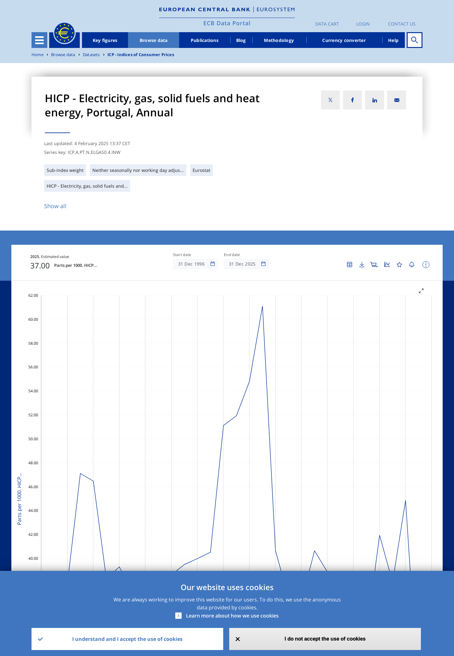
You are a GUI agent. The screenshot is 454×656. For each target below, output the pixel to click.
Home (38, 54)
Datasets (91, 54)
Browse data (154, 40)
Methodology (279, 40)
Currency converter (344, 40)
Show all (55, 206)
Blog (241, 40)
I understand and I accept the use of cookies (127, 639)
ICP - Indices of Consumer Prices (141, 54)
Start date (182, 254)
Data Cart (327, 24)
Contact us (402, 24)
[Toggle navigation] (39, 40)
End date (232, 254)
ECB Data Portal (227, 23)
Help (393, 40)
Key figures (105, 40)
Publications (204, 40)
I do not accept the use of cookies (325, 638)
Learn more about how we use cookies (232, 615)
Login (363, 24)
